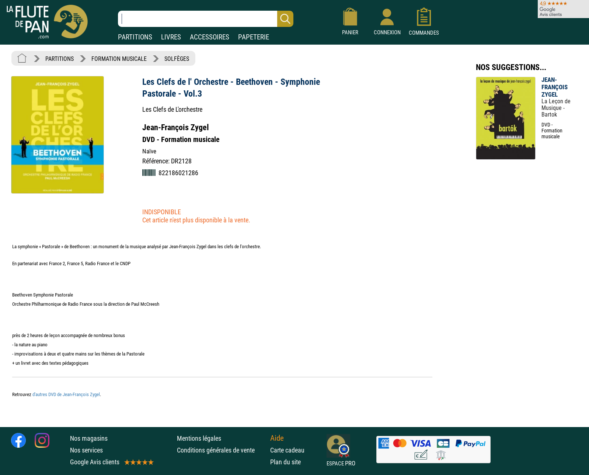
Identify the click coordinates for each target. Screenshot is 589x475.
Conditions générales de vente (221, 450)
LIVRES (171, 37)
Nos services (86, 450)
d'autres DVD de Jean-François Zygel (66, 394)
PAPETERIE (253, 37)
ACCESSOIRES (209, 37)
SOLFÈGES (176, 58)
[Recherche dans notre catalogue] (205, 19)
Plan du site (285, 462)
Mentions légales (199, 438)
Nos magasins (89, 438)
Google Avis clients (111, 462)
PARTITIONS (135, 37)
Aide (277, 438)
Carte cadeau (287, 450)
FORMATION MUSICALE (119, 58)
